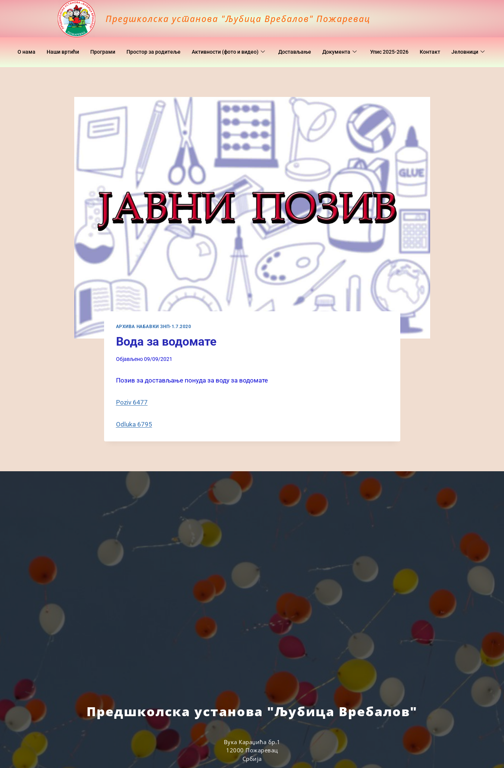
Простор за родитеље (171, 44)
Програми (119, 44)
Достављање (321, 44)
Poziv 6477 (132, 402)
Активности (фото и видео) (251, 44)
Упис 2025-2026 (420, 44)
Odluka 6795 (134, 424)
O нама (38, 44)
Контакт (464, 44)
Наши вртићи (76, 44)
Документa (368, 44)
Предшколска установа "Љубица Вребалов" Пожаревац (262, 18)
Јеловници (251, 59)
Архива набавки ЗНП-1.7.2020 (153, 326)
